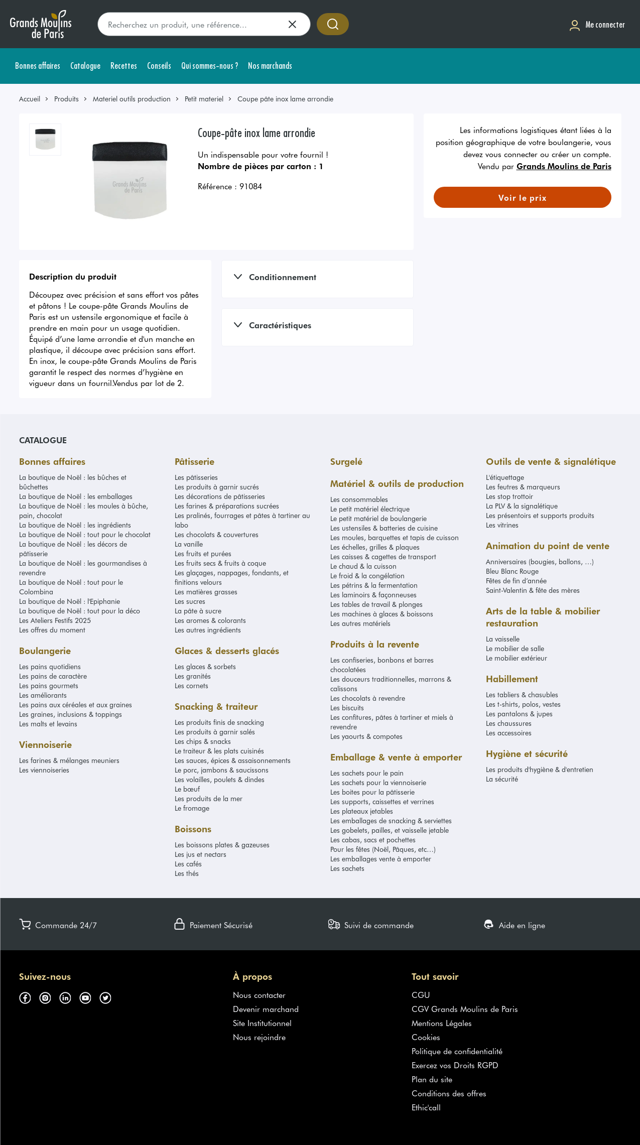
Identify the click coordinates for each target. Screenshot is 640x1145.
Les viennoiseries (44, 770)
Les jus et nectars (200, 854)
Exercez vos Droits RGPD (455, 1064)
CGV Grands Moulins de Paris (465, 1008)
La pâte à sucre (198, 610)
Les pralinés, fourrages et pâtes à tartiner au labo (242, 520)
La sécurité (502, 779)
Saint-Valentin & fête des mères (533, 590)
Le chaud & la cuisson (363, 566)
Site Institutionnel (262, 1022)
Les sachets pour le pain (367, 773)
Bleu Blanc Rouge (512, 571)
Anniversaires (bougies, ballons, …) (540, 561)
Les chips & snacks (203, 741)
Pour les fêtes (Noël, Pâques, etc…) (383, 849)
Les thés (187, 873)
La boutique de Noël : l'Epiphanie (69, 601)
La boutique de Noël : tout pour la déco (79, 610)
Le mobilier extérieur (516, 658)
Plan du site (432, 1078)
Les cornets (191, 685)
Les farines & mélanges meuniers (69, 760)
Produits (66, 98)
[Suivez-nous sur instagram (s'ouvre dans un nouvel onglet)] (49, 996)
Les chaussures (509, 723)
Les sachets (347, 868)
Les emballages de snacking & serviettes (391, 820)
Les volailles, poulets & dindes (220, 779)
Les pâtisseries (196, 477)
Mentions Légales (442, 1022)
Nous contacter (259, 994)
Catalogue (43, 439)
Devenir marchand (266, 1008)
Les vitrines (502, 525)
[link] (34, 98)
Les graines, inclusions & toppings (70, 714)
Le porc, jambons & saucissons (222, 770)
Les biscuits (347, 707)
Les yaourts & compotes (366, 736)
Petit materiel (204, 98)
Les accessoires (509, 732)
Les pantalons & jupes (519, 713)
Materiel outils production (132, 98)
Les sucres (190, 601)
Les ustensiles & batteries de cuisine (384, 528)
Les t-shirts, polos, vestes (523, 704)
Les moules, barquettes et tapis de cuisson (394, 537)
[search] (204, 24)
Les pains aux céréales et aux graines (75, 704)
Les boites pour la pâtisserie (372, 792)
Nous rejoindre (259, 1036)
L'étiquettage (505, 477)
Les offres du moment (52, 629)
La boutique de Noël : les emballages (76, 496)
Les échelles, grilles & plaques (375, 547)
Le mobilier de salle (515, 648)
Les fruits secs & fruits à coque (220, 563)
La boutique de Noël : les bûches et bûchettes (72, 481)
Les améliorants (43, 695)
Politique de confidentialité (457, 1050)
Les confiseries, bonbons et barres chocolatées (382, 664)
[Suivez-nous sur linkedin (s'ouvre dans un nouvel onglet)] (69, 996)
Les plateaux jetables (361, 811)
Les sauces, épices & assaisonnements (233, 760)
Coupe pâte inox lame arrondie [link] (285, 98)
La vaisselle (503, 639)
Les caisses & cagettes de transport (383, 556)
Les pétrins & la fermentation (374, 585)
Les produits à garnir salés (215, 731)
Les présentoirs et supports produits (540, 515)
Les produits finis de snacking (219, 722)
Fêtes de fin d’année (516, 580)
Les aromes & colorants (210, 620)
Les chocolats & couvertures (217, 534)
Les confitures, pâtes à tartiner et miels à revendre (391, 721)
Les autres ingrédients (208, 629)
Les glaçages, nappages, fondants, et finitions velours (232, 577)
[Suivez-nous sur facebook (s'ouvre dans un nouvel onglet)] (29, 996)
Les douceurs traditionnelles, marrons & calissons (390, 683)
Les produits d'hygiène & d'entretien (539, 769)
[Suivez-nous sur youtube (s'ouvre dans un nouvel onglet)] (89, 996)
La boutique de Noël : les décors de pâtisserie (73, 548)
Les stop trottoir (509, 496)
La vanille (189, 544)
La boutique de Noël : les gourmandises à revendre (83, 567)
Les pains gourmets (48, 685)
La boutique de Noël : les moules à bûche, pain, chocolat (83, 510)
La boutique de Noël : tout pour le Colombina (71, 586)
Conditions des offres (449, 1092)
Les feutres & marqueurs (523, 486)
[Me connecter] (597, 24)
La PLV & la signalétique (522, 506)
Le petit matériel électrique (370, 509)
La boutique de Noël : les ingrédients (75, 525)
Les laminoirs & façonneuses (373, 594)
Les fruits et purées (203, 553)
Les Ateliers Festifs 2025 (55, 620)
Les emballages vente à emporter (380, 858)
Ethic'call (426, 1106)
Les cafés (188, 863)
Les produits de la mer (208, 798)
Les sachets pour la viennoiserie (378, 782)
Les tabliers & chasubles (522, 694)
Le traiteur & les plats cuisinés (219, 750)
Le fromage (192, 808)
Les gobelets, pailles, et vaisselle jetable (389, 830)
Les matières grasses (206, 591)
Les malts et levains (48, 723)
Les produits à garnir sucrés (217, 486)
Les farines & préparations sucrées (227, 506)
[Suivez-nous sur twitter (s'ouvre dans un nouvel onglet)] (109, 996)
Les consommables (359, 499)
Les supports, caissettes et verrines (382, 801)
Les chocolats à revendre (367, 698)
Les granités (193, 676)
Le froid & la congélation (367, 575)
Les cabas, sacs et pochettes (373, 839)
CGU (421, 994)
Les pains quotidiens (50, 666)
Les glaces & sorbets (205, 666)
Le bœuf (187, 789)
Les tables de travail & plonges (376, 604)
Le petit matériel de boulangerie (378, 518)
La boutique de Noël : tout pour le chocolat (85, 534)
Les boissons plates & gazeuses (222, 844)
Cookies (426, 1036)
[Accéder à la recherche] (333, 24)
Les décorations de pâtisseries (220, 496)
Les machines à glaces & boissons (381, 613)
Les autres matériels (360, 623)
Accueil (29, 98)
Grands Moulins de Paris (564, 165)
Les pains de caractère (53, 676)
